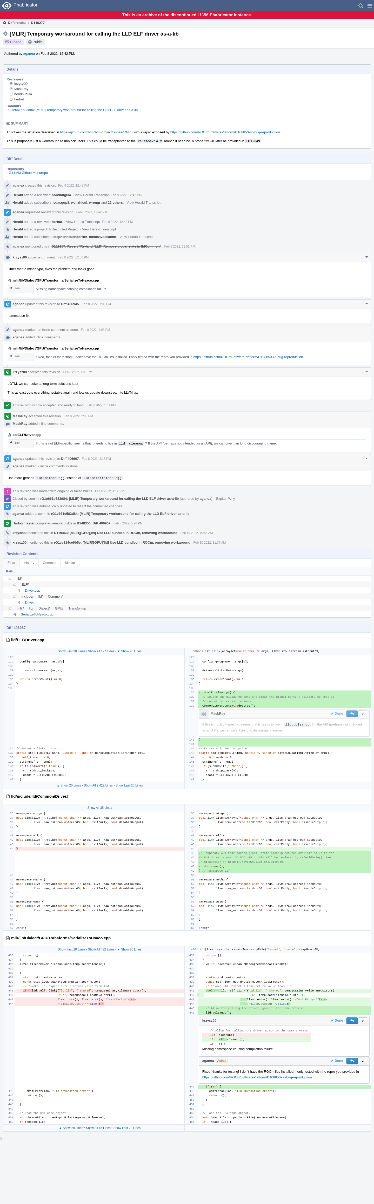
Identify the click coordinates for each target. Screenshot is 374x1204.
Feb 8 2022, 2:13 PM (96, 459)
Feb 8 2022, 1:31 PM (77, 372)
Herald (17, 195)
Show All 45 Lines (98, 1128)
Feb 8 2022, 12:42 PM (73, 185)
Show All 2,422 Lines (98, 785)
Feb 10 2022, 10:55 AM (197, 533)
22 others (115, 202)
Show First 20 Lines (71, 651)
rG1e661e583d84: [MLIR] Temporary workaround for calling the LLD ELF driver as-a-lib (73, 110)
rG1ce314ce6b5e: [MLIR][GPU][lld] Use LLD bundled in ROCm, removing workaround (122, 542)
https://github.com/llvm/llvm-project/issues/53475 (96, 132)
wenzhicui (79, 202)
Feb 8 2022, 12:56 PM (73, 257)
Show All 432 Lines (101, 949)
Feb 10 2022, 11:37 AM (209, 542)
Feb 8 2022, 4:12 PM (109, 491)
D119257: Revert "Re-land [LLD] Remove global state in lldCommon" (106, 246)
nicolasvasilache (102, 237)
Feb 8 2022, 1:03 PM (95, 330)
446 (15, 288)
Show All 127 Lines (101, 651)
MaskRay (21, 89)
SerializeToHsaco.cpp (37, 614)
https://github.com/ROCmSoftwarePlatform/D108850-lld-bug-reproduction (225, 132)
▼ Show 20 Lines (129, 651)
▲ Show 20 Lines (69, 785)
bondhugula (23, 94)
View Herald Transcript (92, 195)
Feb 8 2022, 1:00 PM (96, 304)
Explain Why (225, 499)
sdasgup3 (61, 202)
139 (15, 443)
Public (38, 42)
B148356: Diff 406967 (93, 523)
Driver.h (31, 602)
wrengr (94, 202)
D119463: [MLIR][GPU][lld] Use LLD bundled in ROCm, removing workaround (115, 533)
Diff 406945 (70, 304)
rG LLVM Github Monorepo (28, 173)
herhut (19, 99)
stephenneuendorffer (70, 237)
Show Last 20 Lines (129, 785)
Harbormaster (23, 523)
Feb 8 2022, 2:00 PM (78, 416)
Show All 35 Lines (99, 808)
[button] (369, 5)
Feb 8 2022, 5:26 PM (128, 523)
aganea (29, 54)
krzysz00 (21, 84)
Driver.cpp (32, 590)
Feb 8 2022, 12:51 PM (179, 246)
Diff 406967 (70, 459)
